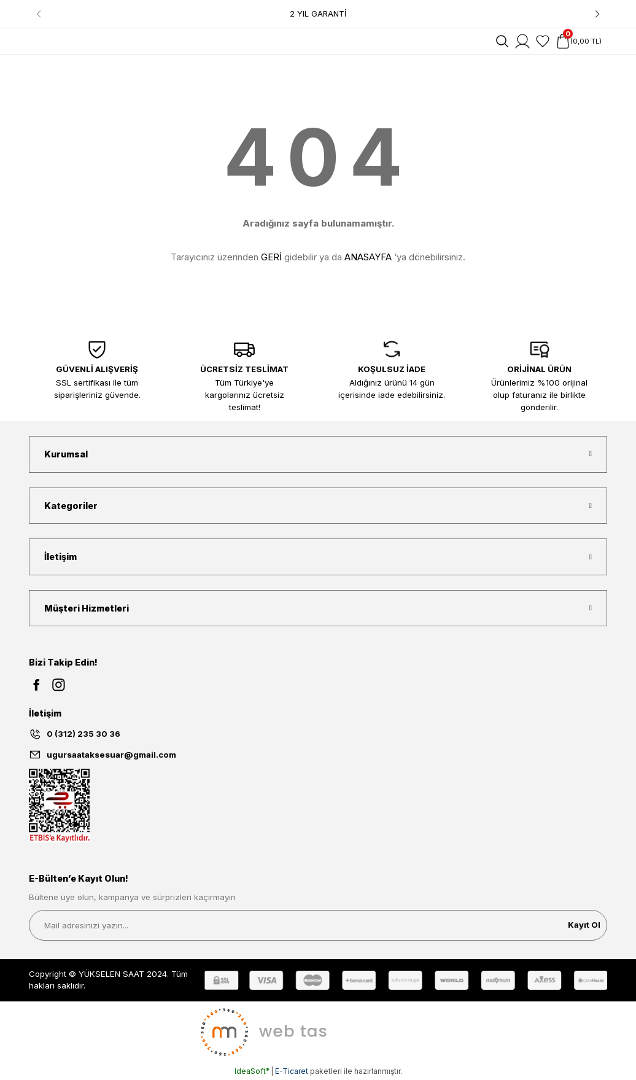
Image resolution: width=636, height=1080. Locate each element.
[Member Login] (522, 41)
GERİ (271, 257)
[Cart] (579, 41)
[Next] (597, 14)
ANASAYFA (368, 257)
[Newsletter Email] (318, 925)
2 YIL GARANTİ (318, 13)
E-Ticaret (291, 1071)
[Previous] (39, 14)
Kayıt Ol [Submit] (584, 925)
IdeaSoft (252, 1071)
